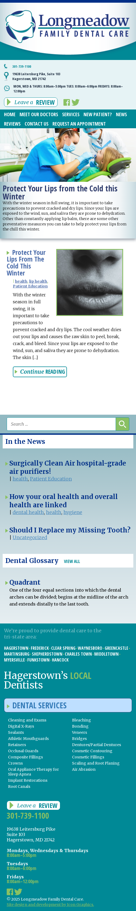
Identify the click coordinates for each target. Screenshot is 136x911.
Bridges (79, 738)
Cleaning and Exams (27, 720)
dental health (28, 512)
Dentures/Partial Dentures (96, 744)
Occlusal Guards (23, 751)
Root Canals (19, 786)
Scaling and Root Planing (96, 763)
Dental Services (37, 705)
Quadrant (24, 582)
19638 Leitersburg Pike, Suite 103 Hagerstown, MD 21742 (36, 76)
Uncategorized (30, 537)
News (121, 114)
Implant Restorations (27, 780)
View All (72, 561)
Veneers (79, 732)
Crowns (15, 763)
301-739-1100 (21, 66)
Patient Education (30, 286)
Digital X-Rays (21, 726)
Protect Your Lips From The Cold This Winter (26, 263)
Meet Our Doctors (39, 114)
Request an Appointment (79, 123)
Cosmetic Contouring (92, 751)
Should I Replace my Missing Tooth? (69, 530)
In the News (25, 441)
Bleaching (81, 720)
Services (71, 114)
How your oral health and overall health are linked (63, 501)
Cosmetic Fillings (88, 757)
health (21, 281)
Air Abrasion (84, 769)
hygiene (72, 512)
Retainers (17, 744)
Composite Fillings (25, 757)
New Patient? (98, 114)
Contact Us (36, 123)
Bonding (80, 726)
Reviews (12, 123)
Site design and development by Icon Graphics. (50, 904)
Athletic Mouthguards (28, 738)
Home (10, 114)
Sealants (16, 732)
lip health (38, 281)
